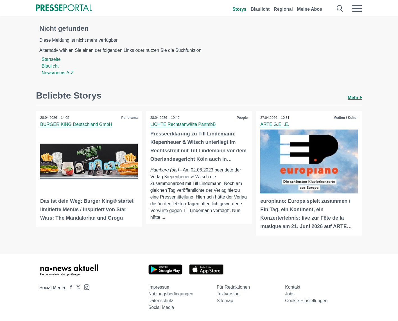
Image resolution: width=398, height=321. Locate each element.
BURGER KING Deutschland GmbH (76, 124)
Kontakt (292, 287)
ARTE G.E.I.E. (274, 124)
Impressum (159, 287)
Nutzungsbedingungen (170, 293)
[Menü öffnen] (357, 8)
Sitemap (225, 300)
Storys (239, 9)
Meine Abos (309, 9)
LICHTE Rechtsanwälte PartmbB (183, 124)
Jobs (290, 293)
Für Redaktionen (233, 287)
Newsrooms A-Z (58, 72)
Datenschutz (160, 300)
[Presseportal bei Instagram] (85, 286)
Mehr (355, 97)
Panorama (129, 118)
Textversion (228, 293)
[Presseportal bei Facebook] (69, 287)
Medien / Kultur (345, 118)
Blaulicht (260, 9)
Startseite (51, 59)
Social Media (161, 307)
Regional (283, 9)
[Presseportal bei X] (77, 287)
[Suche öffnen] (339, 8)
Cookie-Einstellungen (306, 300)
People (242, 118)
